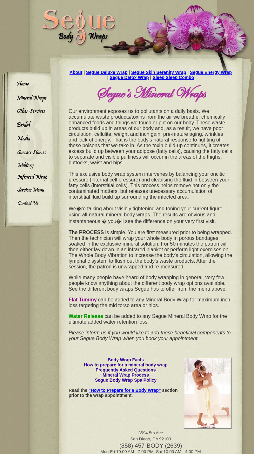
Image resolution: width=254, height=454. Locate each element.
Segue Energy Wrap (211, 72)
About (76, 72)
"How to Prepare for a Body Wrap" (125, 390)
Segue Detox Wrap (129, 77)
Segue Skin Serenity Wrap (158, 72)
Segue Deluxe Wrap (106, 72)
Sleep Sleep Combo (173, 77)
